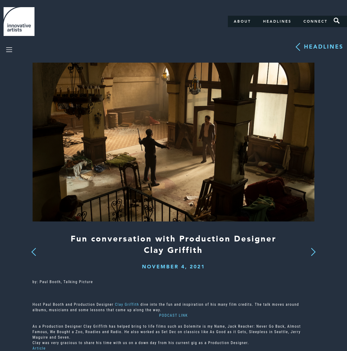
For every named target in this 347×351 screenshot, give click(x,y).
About (242, 21)
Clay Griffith (127, 304)
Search (337, 21)
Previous (33, 250)
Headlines (277, 21)
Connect (315, 21)
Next (312, 249)
